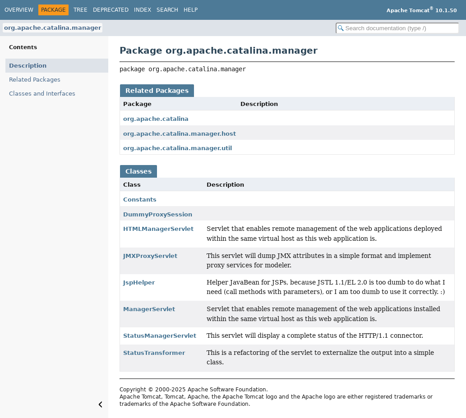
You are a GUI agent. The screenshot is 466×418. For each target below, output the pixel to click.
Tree (81, 10)
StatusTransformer (154, 352)
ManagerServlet (149, 309)
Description (27, 65)
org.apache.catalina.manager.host (179, 133)
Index (142, 10)
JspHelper (139, 282)
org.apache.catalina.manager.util (177, 148)
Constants (140, 199)
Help (191, 10)
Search (167, 10)
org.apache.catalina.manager (52, 27)
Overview (19, 10)
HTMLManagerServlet (158, 228)
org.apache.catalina (156, 118)
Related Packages (34, 79)
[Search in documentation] (397, 28)
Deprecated (111, 10)
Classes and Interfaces (42, 93)
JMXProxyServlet (150, 256)
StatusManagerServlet (159, 335)
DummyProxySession (157, 214)
